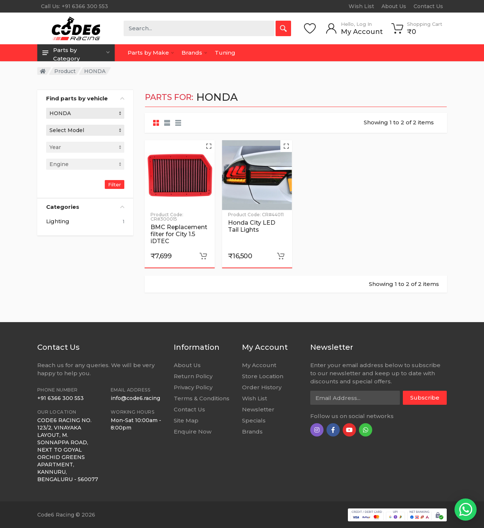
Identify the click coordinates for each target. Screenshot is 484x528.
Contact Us (428, 6)
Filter (114, 184)
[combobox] (85, 113)
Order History (261, 387)
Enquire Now (192, 431)
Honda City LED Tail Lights (251, 226)
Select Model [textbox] (66, 130)
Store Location (262, 376)
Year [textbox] (55, 147)
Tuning (225, 52)
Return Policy (193, 376)
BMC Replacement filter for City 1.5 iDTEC (179, 234)
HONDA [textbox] (60, 113)
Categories (85, 206)
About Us (393, 6)
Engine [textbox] (59, 164)
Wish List (361, 6)
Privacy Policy (193, 387)
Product (65, 71)
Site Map (186, 420)
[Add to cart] (203, 256)
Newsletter (258, 409)
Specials (254, 420)
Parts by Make (151, 52)
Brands (194, 52)
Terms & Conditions (201, 398)
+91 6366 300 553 (60, 398)
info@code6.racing (135, 398)
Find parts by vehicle (85, 98)
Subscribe (424, 397)
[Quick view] (209, 146)
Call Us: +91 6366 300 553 (74, 6)
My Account (259, 365)
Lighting (57, 221)
